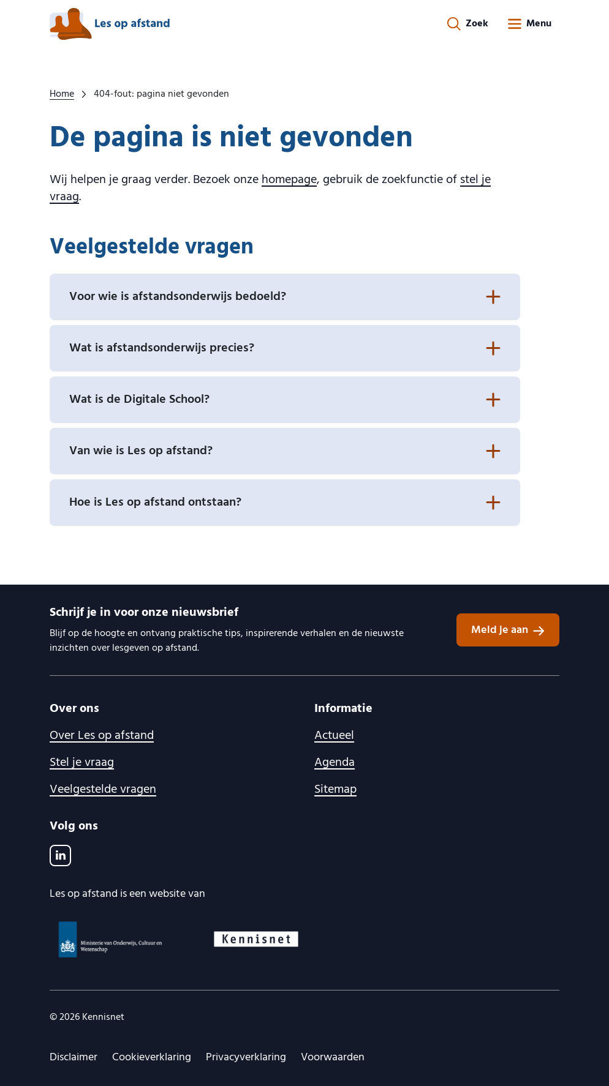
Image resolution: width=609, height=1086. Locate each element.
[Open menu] (528, 24)
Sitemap (335, 790)
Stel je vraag (82, 763)
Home (62, 94)
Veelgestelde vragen (103, 790)
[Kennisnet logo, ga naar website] (260, 939)
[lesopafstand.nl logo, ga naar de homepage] (110, 24)
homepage (289, 180)
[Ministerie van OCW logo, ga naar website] (115, 939)
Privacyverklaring (246, 1057)
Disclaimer (73, 1057)
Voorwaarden (333, 1057)
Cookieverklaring (151, 1057)
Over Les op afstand (102, 736)
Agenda (334, 763)
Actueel (334, 736)
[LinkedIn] (60, 855)
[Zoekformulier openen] (467, 24)
